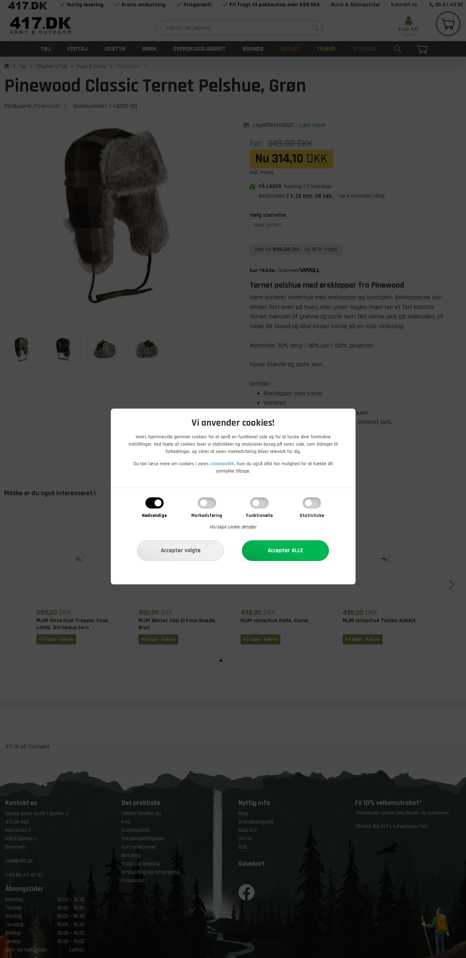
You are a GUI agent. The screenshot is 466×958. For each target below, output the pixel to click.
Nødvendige (154, 515)
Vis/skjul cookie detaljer (233, 527)
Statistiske (312, 515)
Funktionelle (259, 515)
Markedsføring (206, 515)
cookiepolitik (222, 464)
